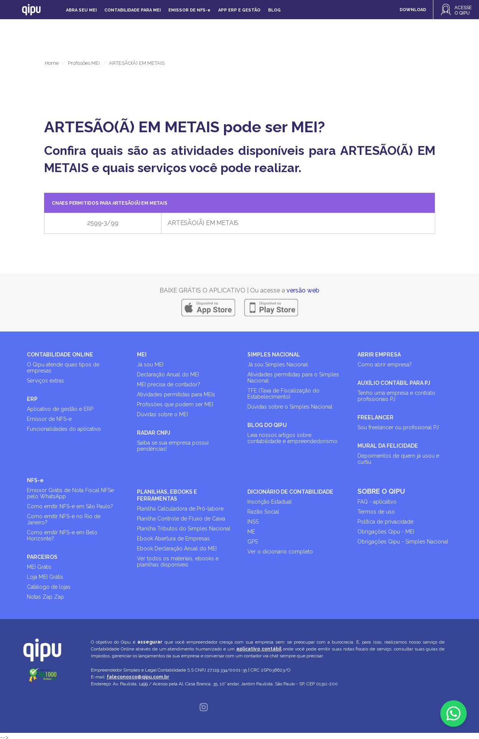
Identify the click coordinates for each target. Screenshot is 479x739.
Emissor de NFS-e (49, 419)
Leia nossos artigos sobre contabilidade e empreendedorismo (292, 438)
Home (52, 63)
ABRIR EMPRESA (379, 354)
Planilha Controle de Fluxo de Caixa (181, 519)
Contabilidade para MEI (132, 10)
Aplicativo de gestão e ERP (60, 409)
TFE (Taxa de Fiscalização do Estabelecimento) (283, 394)
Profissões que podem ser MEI (175, 404)
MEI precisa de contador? (168, 384)
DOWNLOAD (413, 9)
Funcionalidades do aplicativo (64, 429)
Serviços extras (45, 381)
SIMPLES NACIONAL (273, 354)
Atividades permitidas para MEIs (176, 394)
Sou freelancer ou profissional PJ (398, 427)
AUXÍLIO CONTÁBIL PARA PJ (393, 383)
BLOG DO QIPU (267, 425)
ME (251, 532)
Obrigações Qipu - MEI (385, 532)
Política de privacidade (385, 522)
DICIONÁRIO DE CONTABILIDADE (290, 492)
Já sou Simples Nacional (277, 364)
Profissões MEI (84, 63)
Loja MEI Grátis (45, 577)
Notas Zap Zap (45, 597)
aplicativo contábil (258, 649)
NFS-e (35, 480)
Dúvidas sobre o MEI (162, 414)
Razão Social (263, 512)
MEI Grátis (39, 567)
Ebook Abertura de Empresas (173, 538)
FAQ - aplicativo (377, 502)
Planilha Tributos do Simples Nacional (183, 529)
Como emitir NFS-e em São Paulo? (70, 506)
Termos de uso (376, 512)
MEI (141, 354)
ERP (32, 399)
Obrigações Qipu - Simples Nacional (402, 542)
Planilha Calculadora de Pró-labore (180, 509)
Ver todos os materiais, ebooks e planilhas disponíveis (178, 561)
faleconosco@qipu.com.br (138, 677)
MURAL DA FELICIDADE (387, 446)
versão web (302, 290)
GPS (252, 542)
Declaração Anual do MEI (168, 374)
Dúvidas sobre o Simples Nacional (290, 407)
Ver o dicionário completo (280, 552)
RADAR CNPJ (153, 433)
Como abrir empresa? (384, 364)
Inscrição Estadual (269, 502)
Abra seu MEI (81, 10)
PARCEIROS (42, 557)
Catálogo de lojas (49, 587)
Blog (274, 10)
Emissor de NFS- (189, 10)
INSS (252, 522)
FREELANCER (375, 417)
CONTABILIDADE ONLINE (60, 354)
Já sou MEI (150, 364)
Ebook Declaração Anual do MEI (177, 548)
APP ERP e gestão (239, 10)
